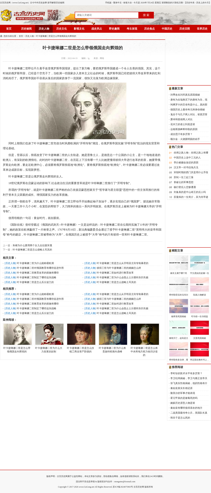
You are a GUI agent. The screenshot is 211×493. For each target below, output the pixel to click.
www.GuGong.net (86, 487)
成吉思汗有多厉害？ (181, 134)
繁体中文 (117, 2)
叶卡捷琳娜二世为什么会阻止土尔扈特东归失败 (122, 277)
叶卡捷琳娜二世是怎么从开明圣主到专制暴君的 (122, 263)
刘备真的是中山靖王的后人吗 (190, 192)
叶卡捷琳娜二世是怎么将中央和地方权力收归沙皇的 (144, 339)
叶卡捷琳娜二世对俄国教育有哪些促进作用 (40, 268)
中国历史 (167, 28)
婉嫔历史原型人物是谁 (182, 403)
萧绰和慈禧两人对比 (181, 119)
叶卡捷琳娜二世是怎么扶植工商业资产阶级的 (80, 338)
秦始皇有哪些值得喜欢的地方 (186, 408)
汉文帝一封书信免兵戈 (186, 167)
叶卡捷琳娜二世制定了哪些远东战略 (36, 277)
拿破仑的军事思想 (183, 182)
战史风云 (96, 28)
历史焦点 (149, 28)
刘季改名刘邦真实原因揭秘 (185, 94)
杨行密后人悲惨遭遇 (185, 187)
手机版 (108, 2)
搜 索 (146, 15)
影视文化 (79, 28)
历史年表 (190, 2)
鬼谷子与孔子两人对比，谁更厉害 (188, 114)
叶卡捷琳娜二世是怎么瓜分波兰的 (35, 282)
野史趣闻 (114, 28)
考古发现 (132, 28)
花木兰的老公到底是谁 (182, 124)
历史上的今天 (202, 2)
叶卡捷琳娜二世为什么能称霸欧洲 (35, 263)
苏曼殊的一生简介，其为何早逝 (191, 197)
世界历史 (202, 28)
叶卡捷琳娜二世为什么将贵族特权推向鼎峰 (112, 338)
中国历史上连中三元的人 (187, 157)
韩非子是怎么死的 (180, 417)
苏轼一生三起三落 (183, 177)
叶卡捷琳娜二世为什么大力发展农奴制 (49, 338)
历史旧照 (184, 28)
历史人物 (44, 28)
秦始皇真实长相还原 (181, 388)
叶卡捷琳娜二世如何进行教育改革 (115, 272)
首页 (8, 28)
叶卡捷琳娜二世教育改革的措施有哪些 (38, 272)
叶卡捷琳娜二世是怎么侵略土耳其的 (32, 249)
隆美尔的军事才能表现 (182, 393)
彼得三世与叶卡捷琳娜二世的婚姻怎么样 (119, 268)
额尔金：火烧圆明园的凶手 (185, 139)
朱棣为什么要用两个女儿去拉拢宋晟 (32, 245)
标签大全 (127, 2)
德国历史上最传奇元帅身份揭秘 (187, 109)
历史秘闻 (26, 28)
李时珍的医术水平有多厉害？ (186, 373)
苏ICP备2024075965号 (123, 487)
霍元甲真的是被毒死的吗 (183, 398)
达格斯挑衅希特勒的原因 (183, 129)
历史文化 (61, 28)
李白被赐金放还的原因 (186, 162)
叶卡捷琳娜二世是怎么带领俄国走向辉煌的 (56, 36)
